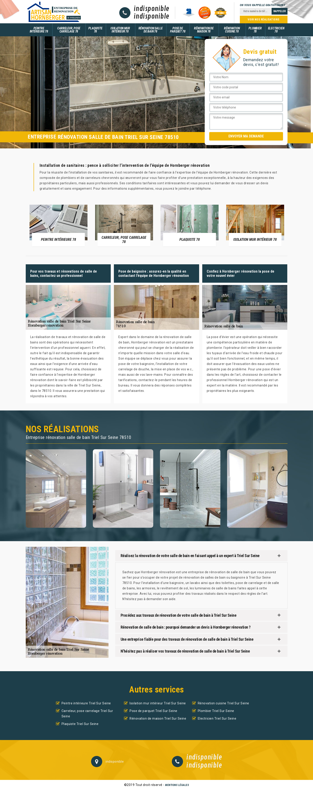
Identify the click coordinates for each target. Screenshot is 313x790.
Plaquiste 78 (95, 29)
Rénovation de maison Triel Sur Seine (158, 718)
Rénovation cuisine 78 (232, 29)
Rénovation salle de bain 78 (150, 29)
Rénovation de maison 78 (203, 29)
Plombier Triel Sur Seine (216, 711)
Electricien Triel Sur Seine (217, 718)
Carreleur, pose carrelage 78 (68, 29)
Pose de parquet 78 (177, 29)
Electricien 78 (276, 29)
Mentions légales (177, 785)
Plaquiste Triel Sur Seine (80, 724)
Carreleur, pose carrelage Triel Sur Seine (87, 713)
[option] (58, 225)
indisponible (151, 9)
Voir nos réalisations (263, 19)
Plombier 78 (255, 29)
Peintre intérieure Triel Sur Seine (86, 703)
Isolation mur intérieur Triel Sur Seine (158, 703)
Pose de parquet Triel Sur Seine (153, 711)
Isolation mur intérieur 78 (120, 29)
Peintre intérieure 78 (39, 29)
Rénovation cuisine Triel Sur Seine (223, 703)
